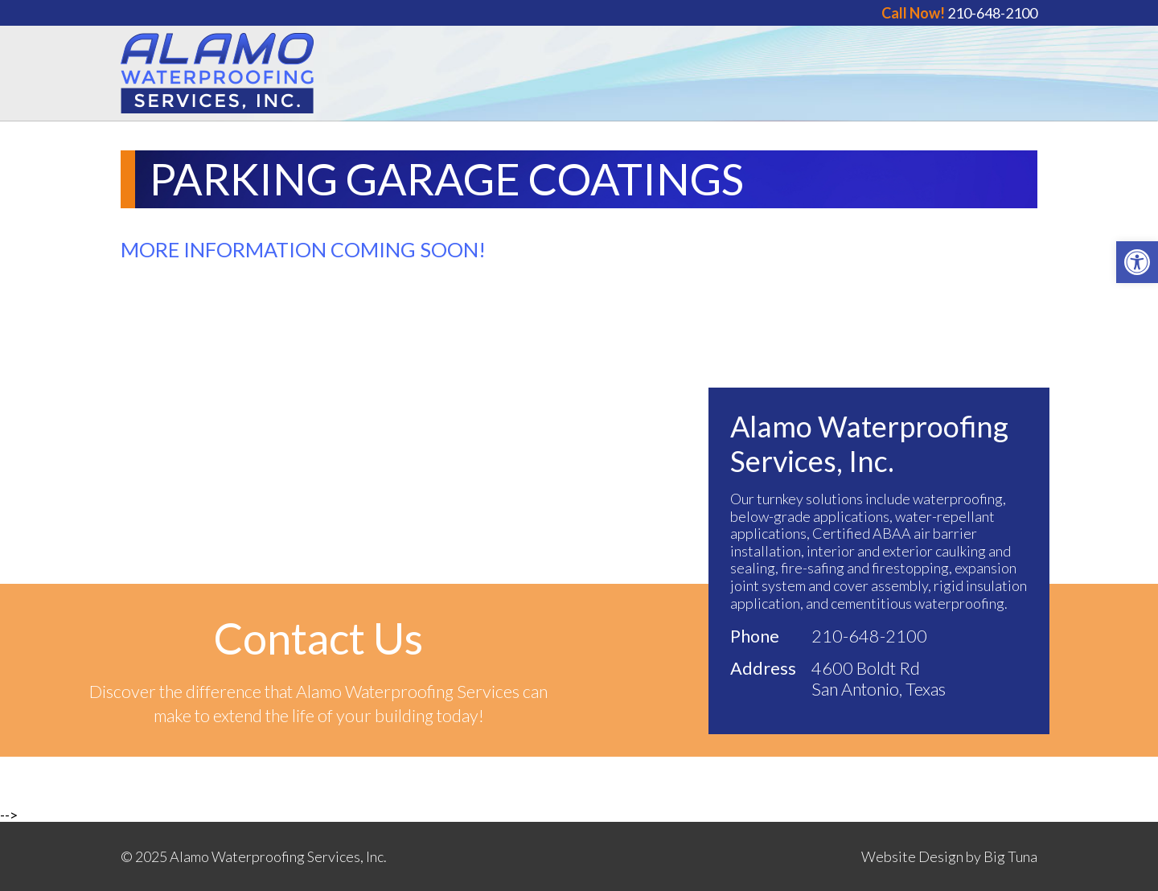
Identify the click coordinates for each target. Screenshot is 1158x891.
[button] (1137, 262)
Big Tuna (1010, 856)
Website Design (912, 856)
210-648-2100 (959, 13)
